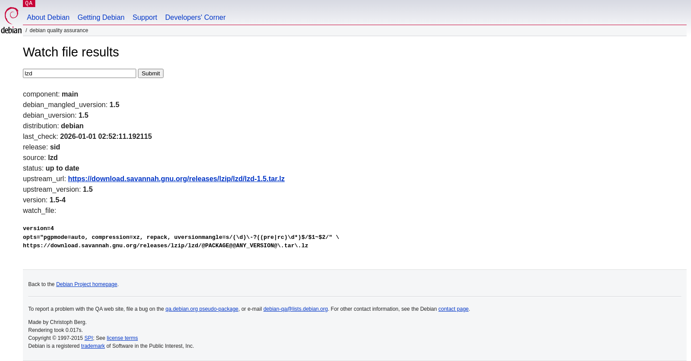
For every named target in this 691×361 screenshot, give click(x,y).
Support (145, 17)
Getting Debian (101, 17)
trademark (93, 346)
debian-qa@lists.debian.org (296, 309)
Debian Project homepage (86, 284)
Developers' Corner (195, 17)
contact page (453, 309)
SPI (89, 338)
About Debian (48, 17)
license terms (122, 338)
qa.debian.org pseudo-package (202, 309)
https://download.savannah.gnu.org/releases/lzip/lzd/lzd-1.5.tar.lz (176, 178)
